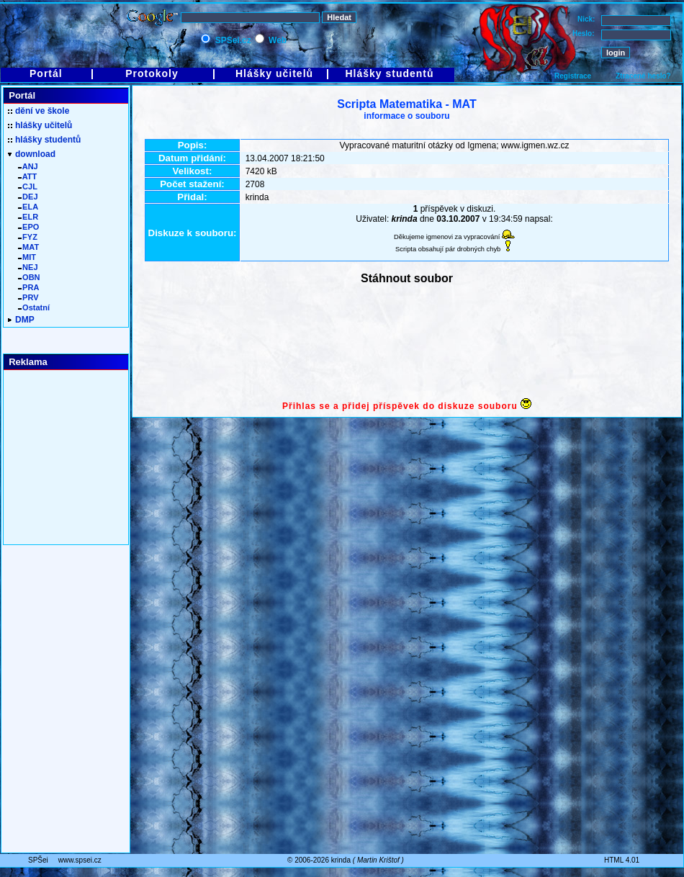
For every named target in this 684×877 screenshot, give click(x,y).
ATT (27, 176)
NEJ (28, 267)
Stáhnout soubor (407, 278)
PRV (28, 297)
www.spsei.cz (80, 860)
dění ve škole (38, 111)
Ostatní (34, 307)
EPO (28, 226)
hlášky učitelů (40, 125)
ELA (28, 206)
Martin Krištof (378, 860)
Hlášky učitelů (274, 73)
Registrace (572, 76)
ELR (28, 216)
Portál (46, 73)
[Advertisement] (406, 343)
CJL (27, 186)
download (31, 154)
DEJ (28, 196)
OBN (29, 277)
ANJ (28, 166)
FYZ (27, 237)
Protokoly (152, 73)
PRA (28, 287)
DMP (21, 320)
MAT (28, 247)
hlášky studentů (44, 140)
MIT (27, 257)
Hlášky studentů (389, 73)
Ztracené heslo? (643, 76)
